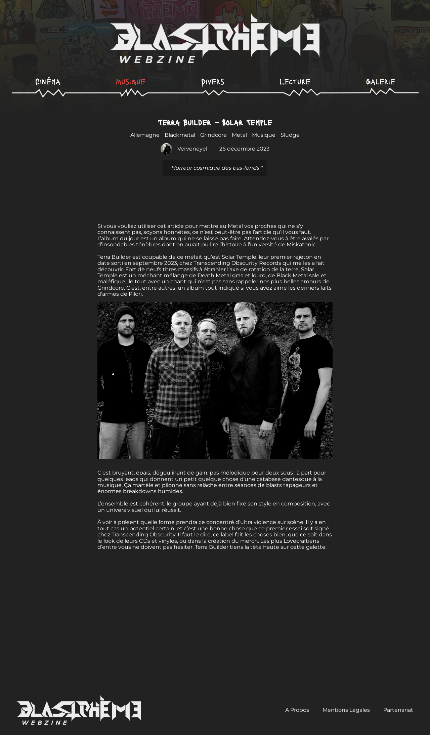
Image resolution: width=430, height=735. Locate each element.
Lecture (295, 81)
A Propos (297, 710)
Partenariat (398, 710)
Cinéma (47, 81)
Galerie (380, 81)
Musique (130, 81)
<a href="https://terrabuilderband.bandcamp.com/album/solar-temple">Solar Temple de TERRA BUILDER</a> (215, 201)
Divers (212, 81)
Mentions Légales (346, 710)
